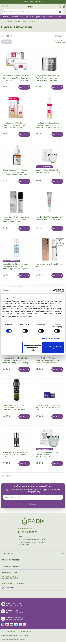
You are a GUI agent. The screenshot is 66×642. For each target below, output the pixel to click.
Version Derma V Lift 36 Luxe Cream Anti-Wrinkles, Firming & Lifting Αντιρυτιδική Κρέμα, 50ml (16, 219)
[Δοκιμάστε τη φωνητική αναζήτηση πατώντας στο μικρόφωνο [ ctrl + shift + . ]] (59, 11)
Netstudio (21, 639)
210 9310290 (30, 532)
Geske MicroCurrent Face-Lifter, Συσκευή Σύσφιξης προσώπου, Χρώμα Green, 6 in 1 (48, 454)
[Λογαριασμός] (59, 6)
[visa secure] (21, 624)
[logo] (33, 6)
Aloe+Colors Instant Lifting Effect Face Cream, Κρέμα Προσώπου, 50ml (48, 407)
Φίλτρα (6, 42)
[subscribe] (33, 504)
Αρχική (3, 21)
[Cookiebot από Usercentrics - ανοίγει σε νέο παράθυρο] (54, 290)
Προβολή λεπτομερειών (51, 338)
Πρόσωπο (16, 21)
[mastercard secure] (25, 624)
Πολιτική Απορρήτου (24, 631)
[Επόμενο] (11, 36)
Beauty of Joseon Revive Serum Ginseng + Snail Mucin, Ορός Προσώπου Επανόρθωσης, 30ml (15, 172)
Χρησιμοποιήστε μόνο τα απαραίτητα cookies (32, 347)
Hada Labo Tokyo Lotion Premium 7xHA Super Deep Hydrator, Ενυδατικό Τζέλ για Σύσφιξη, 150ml (49, 125)
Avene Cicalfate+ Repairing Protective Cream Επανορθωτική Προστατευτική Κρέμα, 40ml (48, 360)
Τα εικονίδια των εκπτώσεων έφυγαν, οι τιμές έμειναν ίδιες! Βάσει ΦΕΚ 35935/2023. (33, 17)
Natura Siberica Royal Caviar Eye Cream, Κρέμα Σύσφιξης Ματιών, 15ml (15, 454)
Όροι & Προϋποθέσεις (8, 631)
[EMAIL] (33, 497)
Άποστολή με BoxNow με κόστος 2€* (33, 2)
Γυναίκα (9, 21)
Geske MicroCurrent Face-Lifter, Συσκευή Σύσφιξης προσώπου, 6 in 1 (49, 172)
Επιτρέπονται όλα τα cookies (53, 347)
